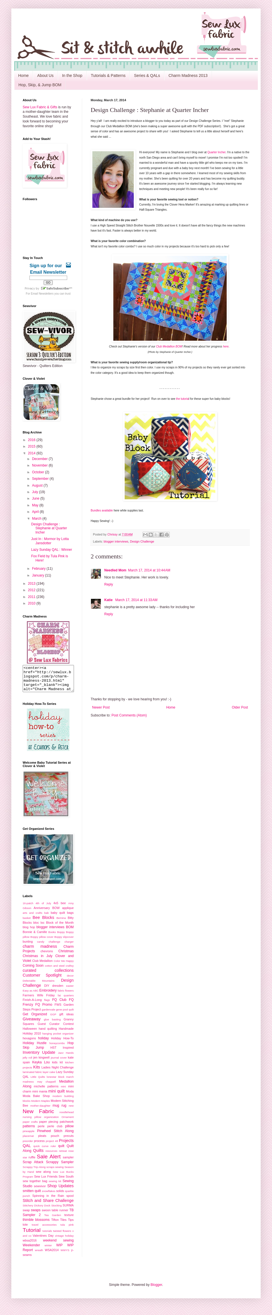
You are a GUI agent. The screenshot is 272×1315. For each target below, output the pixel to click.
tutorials (47, 1236)
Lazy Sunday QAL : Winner (51, 550)
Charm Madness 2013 (188, 75)
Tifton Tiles (59, 1225)
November (40, 465)
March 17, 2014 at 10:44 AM (149, 570)
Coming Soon (33, 971)
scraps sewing (55, 1172)
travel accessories (44, 1229)
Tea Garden (52, 1220)
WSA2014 (52, 1255)
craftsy (70, 970)
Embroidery (48, 995)
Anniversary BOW (47, 913)
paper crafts (30, 1126)
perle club (54, 1131)
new (71, 1110)
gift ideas (66, 1019)
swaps (36, 1215)
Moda (70, 1096)
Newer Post (101, 707)
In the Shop (72, 75)
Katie (109, 600)
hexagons (29, 1043)
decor (70, 980)
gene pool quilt (65, 1014)
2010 (32, 603)
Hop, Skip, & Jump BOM (39, 85)
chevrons (47, 956)
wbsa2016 (30, 1245)
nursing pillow (32, 1122)
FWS (57, 1009)
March (37, 519)
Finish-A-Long (32, 1005)
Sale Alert (49, 1162)
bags (70, 917)
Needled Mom (115, 570)
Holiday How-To (62, 1043)
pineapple (29, 1136)
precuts (69, 1141)
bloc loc (38, 927)
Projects (66, 1145)
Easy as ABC (31, 995)
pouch (55, 1141)
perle (41, 1131)
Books (52, 937)
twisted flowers (62, 1236)
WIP (59, 1250)
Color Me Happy (64, 966)
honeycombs (57, 1048)
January (38, 575)
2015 (32, 446)
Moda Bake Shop (36, 1101)
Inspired (68, 1052)
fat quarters (66, 1000)
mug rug (59, 1111)
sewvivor (40, 1191)
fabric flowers (66, 995)
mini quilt (56, 1096)
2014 (32, 453)
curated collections (48, 975)
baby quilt (58, 917)
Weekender (31, 1250)
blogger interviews (116, 541)
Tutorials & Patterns (108, 75)
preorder (28, 1146)
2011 (32, 597)
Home (23, 75)
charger (69, 946)
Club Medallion (42, 966)
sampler (68, 1162)
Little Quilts (38, 1081)
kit (61, 1067)
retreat (63, 1156)
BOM (70, 932)
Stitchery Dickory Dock (36, 1210)
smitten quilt (32, 1196)
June (36, 498)
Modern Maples (40, 1105)
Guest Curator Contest (56, 1029)
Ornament (67, 1122)
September (41, 479)
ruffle (32, 1162)
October (38, 472)
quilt (61, 1151)
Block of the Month (60, 927)
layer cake (49, 1077)
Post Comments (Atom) (129, 715)
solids (60, 1196)
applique (68, 913)
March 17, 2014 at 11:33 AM (136, 600)
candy (40, 946)
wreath (39, 1255)
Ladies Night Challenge (57, 1072)
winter (48, 1250)
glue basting (52, 1024)
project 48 (52, 1146)
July (35, 492)
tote (25, 1229)
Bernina (61, 923)
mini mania (39, 1096)
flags (47, 1005)
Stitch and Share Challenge (48, 1205)
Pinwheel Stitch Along (55, 1136)
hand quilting (48, 1033)
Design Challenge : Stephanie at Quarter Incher (49, 528)
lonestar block (56, 1081)
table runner (60, 1215)
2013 (32, 584)
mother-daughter (40, 1110)
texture (69, 1220)
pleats (42, 1141)
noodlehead (67, 1117)
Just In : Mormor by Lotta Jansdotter (50, 541)
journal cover (59, 1062)
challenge (54, 946)
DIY (46, 990)
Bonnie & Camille (35, 937)
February (39, 569)
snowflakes (48, 1196)
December (40, 459)
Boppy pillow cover (41, 941)
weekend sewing (58, 1245)
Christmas (66, 956)
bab (46, 917)
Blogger (156, 1290)
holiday (43, 1043)
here (226, 346)
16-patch (28, 908)
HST (53, 1052)
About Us (45, 75)
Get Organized (35, 1019)
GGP (53, 1019)
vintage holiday (64, 1240)
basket (27, 923)
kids (55, 1067)
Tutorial (32, 1235)
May (35, 505)
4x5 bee (59, 908)
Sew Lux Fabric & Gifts (40, 107)
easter (70, 990)
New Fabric (38, 1116)
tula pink (67, 1229)
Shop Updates (60, 1191)
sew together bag (35, 1186)
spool (70, 1200)
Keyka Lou (41, 1067)
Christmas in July (37, 961)
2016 (32, 440)
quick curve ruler (44, 1151)
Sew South (66, 1181)
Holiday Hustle (34, 1048)
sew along (43, 1176)
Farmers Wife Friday (39, 1000)
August (38, 485)
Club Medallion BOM (169, 346)
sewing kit (55, 1186)
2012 (32, 590)
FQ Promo (43, 1010)
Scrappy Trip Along (34, 1172)
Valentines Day (43, 1240)
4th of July (43, 908)
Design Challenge (142, 541)
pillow (69, 1131)
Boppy (61, 937)
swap (26, 1215)
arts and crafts (32, 917)
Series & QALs (147, 75)
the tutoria (182, 398)
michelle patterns (46, 1091)
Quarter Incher (216, 152)
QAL (27, 1150)
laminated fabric (32, 1077)
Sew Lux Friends (45, 1181)
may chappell (46, 1086)
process (39, 1146)
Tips (71, 1225)
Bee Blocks (43, 922)
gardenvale (48, 1014)
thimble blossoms (36, 1225)
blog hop (29, 932)
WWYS (65, 1255)
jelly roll (27, 1062)
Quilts (38, 1155)
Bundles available (102, 510)
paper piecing (48, 1126)
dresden (57, 990)
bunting (28, 946)
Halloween (30, 1033)
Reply (108, 584)
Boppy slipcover (64, 941)
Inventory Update (39, 1057)
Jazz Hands (66, 1057)
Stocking (56, 1210)
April (36, 512)
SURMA (68, 1210)
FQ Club (59, 1005)
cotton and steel (55, 970)
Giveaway (32, 1024)
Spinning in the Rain (48, 1200)
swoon (46, 1215)
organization (51, 1122)
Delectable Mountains (38, 985)
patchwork (67, 1126)
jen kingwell (41, 1062)
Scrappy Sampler (60, 1167)
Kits (36, 1072)
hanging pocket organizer (58, 1038)
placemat (28, 1141)
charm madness (40, 951)
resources (51, 1156)
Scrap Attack (33, 1167)
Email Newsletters (42, 293)
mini (63, 1091)
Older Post (240, 707)
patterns (29, 1131)
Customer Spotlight (42, 980)
